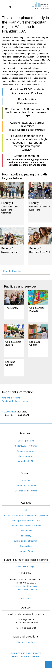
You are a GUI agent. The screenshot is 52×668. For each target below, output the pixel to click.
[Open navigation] (5, 6)
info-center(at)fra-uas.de (26, 586)
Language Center (38, 340)
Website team (10, 412)
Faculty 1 (12, 204)
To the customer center (27, 589)
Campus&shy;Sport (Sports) (14, 340)
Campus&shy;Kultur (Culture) (38, 306)
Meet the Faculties (12, 271)
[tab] (26, 270)
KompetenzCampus (26, 566)
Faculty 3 (12, 246)
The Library (14, 304)
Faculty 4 (40, 246)
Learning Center (14, 368)
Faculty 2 (40, 202)
